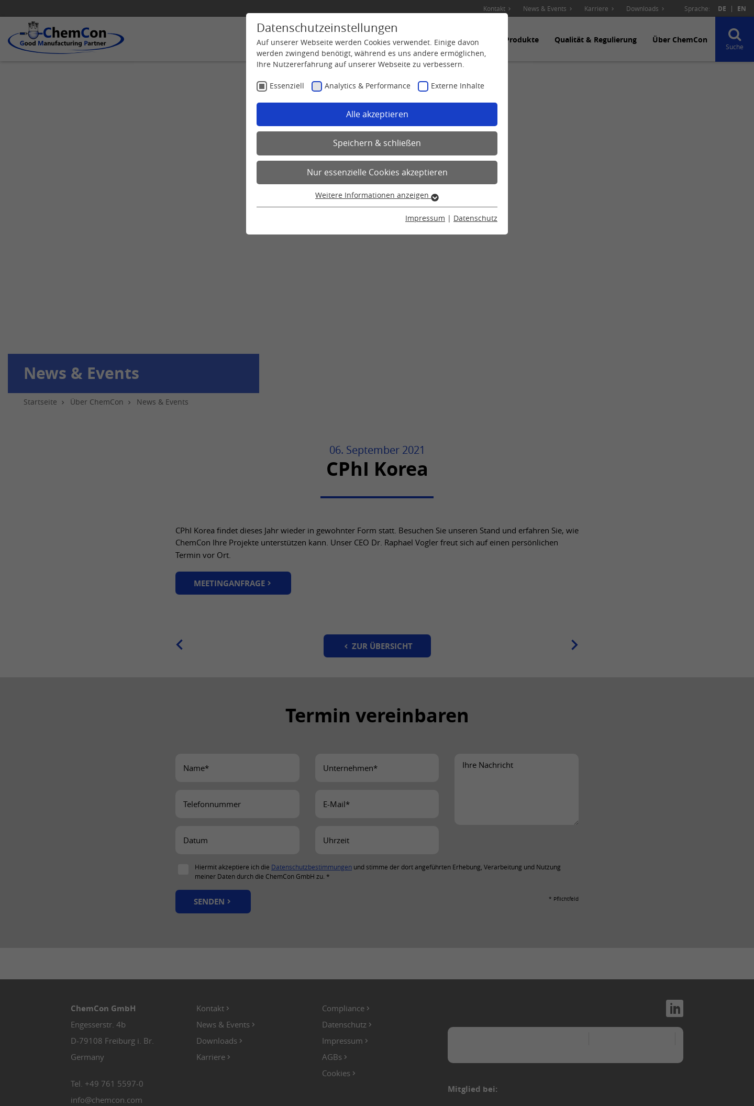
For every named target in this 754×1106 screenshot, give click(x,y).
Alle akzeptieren (377, 114)
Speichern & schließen (377, 143)
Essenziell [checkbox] (287, 86)
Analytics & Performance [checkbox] (368, 86)
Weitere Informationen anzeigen (377, 195)
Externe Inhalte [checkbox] (457, 86)
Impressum (425, 218)
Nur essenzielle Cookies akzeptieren (377, 172)
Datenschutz (475, 218)
